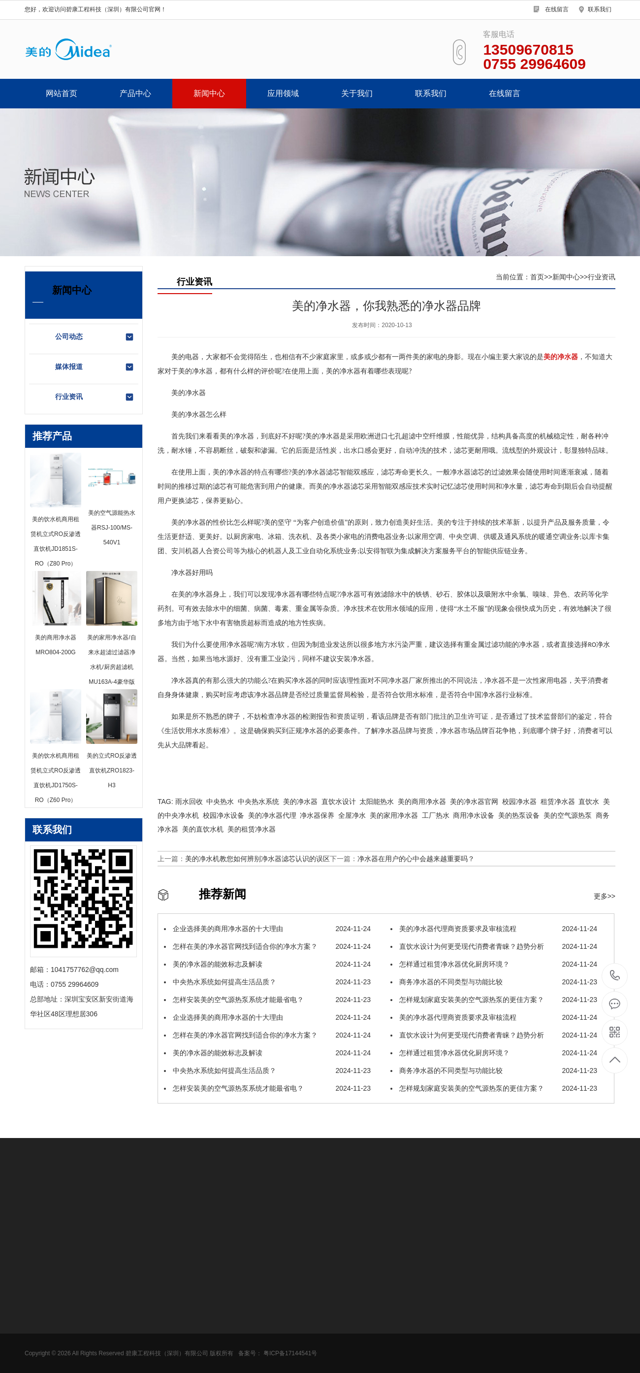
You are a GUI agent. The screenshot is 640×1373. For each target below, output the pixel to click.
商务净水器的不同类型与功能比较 (493, 982)
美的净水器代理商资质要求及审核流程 (493, 929)
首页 (537, 277)
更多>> (604, 896)
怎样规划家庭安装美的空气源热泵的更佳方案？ (493, 999)
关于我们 (357, 93)
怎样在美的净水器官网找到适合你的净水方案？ (267, 946)
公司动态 (94, 337)
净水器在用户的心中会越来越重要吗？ (416, 859)
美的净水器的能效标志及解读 (267, 964)
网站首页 (61, 93)
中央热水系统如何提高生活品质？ (267, 982)
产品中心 (135, 93)
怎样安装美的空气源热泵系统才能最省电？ (267, 999)
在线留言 (557, 9)
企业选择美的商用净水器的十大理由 (267, 929)
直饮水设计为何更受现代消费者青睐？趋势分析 (493, 946)
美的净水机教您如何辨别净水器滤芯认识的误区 (257, 859)
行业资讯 (94, 397)
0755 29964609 (615, 976)
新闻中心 (209, 93)
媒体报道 (94, 367)
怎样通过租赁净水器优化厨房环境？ (493, 964)
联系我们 (599, 9)
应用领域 (283, 93)
